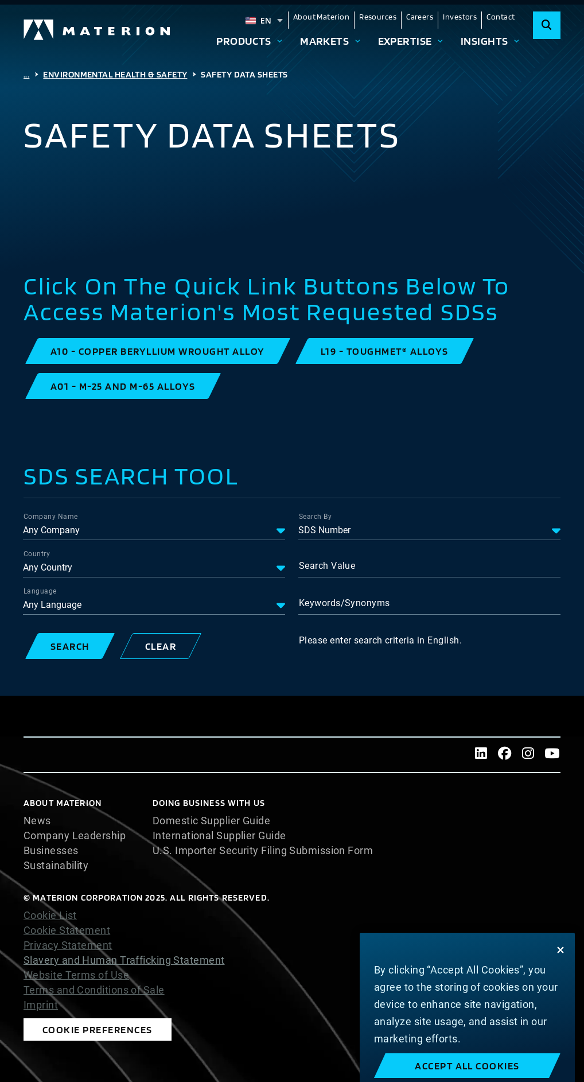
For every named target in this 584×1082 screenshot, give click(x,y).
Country (37, 554)
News (37, 821)
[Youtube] (552, 754)
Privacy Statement (68, 945)
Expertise (405, 41)
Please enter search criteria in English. (380, 640)
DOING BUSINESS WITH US (209, 802)
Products (243, 41)
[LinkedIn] (481, 754)
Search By (315, 517)
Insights (484, 41)
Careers (419, 16)
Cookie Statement (67, 930)
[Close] (560, 1009)
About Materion (321, 16)
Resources (377, 16)
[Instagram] (528, 754)
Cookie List (50, 915)
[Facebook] (504, 754)
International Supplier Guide (219, 835)
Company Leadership (75, 835)
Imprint (41, 1005)
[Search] (546, 25)
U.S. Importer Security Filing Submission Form (263, 850)
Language (40, 591)
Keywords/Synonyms (344, 603)
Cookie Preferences (97, 1029)
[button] (157, 351)
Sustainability (56, 865)
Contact (500, 16)
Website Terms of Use (76, 975)
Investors (460, 16)
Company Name (50, 517)
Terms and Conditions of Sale (94, 990)
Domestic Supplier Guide (211, 821)
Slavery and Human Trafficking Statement (124, 960)
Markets (324, 41)
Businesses (51, 850)
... (26, 74)
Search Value (327, 565)
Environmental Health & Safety (115, 74)
